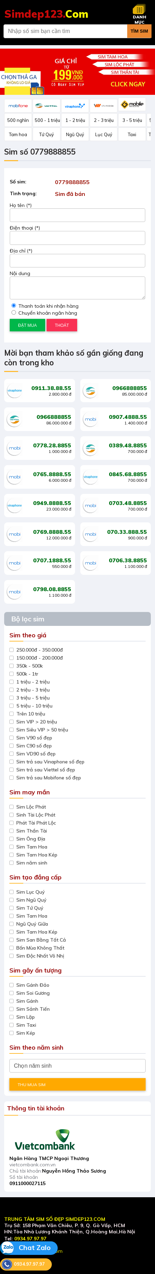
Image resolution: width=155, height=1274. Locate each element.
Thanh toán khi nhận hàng (45, 306)
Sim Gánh (27, 1001)
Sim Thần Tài (31, 831)
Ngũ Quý (75, 134)
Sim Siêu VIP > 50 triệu (42, 730)
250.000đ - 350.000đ (39, 650)
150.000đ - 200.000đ (39, 658)
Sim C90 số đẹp (34, 746)
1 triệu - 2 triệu (33, 682)
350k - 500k (29, 666)
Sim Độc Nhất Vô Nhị (40, 956)
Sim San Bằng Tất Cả (41, 940)
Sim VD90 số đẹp (36, 754)
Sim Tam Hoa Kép (36, 855)
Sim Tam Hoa (31, 847)
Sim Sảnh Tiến (33, 1009)
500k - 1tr (27, 674)
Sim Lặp (25, 1017)
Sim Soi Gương (33, 993)
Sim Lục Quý (30, 892)
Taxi (132, 134)
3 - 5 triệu (132, 120)
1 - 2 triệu (75, 120)
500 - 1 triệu (47, 120)
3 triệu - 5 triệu (33, 698)
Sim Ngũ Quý (31, 900)
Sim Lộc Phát (31, 807)
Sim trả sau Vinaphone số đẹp (50, 762)
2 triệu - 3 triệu (33, 690)
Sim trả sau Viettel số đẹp (45, 770)
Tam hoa (18, 134)
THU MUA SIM (32, 1084)
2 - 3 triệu (104, 120)
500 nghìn (18, 120)
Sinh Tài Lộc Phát (35, 815)
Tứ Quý (46, 134)
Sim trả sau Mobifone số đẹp (48, 778)
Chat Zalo (25, 1248)
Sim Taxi (26, 1025)
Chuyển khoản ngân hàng (44, 313)
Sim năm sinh (31, 863)
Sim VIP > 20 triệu (36, 722)
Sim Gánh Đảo (32, 985)
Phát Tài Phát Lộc (36, 823)
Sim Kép (25, 1033)
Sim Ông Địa (30, 839)
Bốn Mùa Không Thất (40, 948)
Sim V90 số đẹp (34, 738)
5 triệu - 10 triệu (34, 706)
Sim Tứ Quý (29, 908)
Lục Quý (103, 134)
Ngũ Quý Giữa (32, 924)
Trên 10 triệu (30, 714)
